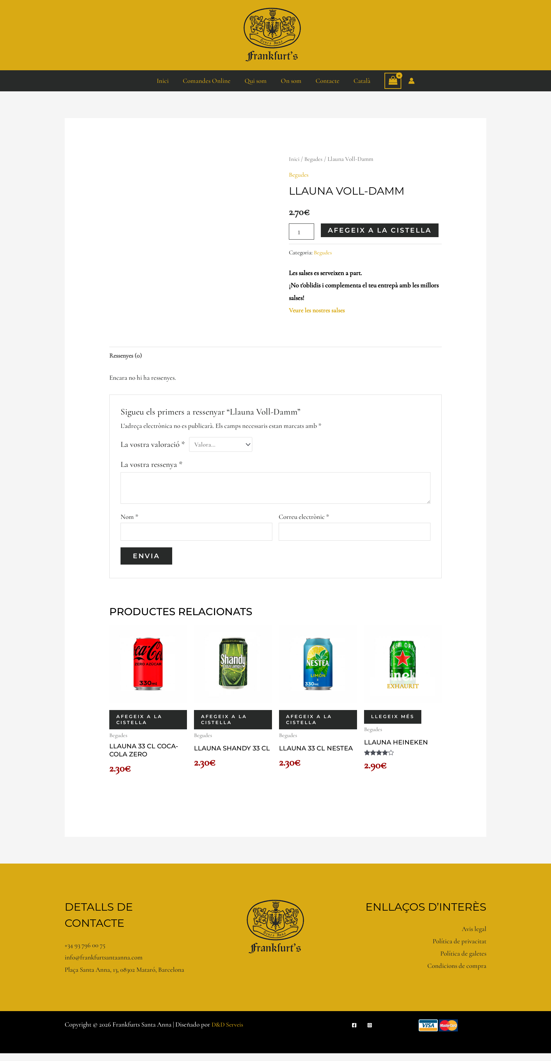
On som (290, 81)
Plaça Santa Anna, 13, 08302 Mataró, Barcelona (124, 977)
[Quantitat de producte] (302, 231)
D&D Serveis (228, 1032)
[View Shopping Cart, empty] (390, 81)
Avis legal (474, 936)
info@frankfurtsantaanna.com (104, 965)
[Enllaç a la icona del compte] (409, 81)
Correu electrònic (304, 518)
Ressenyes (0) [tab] (126, 356)
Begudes (315, 159)
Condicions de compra (456, 973)
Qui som (256, 81)
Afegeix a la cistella (381, 230)
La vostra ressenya (151, 466)
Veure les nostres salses (318, 310)
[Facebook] (354, 1032)
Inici (164, 81)
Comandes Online (208, 81)
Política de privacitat (459, 949)
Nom (129, 518)
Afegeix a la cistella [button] (139, 724)
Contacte (326, 81)
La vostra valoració (153, 445)
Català (360, 81)
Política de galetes (463, 961)
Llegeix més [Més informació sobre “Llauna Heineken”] (392, 721)
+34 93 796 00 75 (85, 953)
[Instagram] (369, 1032)
